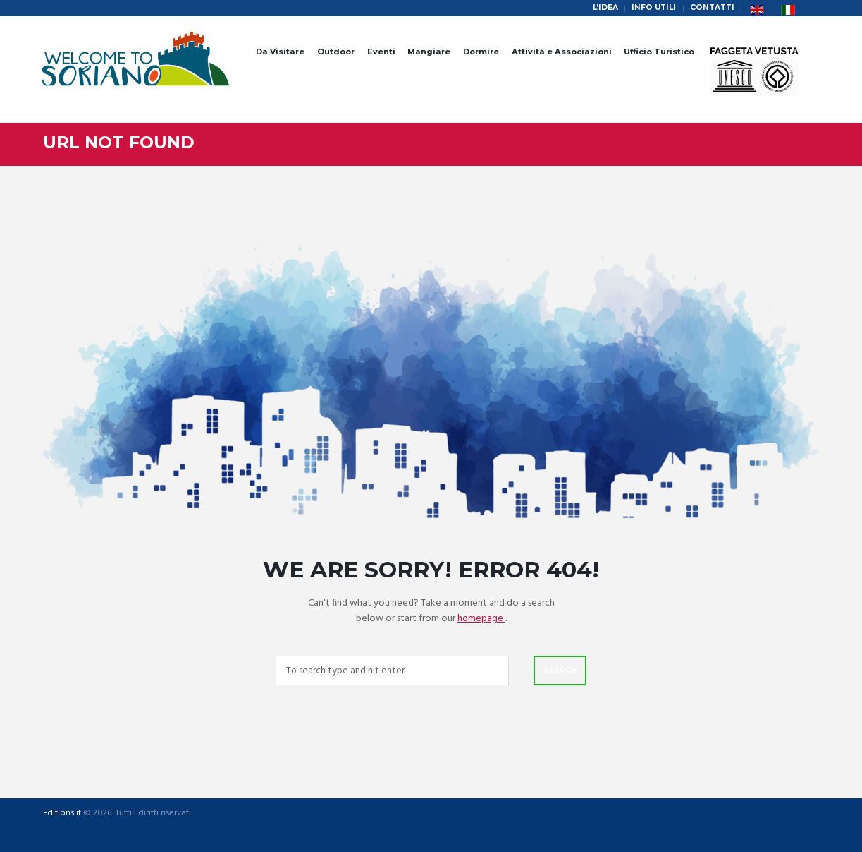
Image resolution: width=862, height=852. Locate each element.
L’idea (601, 8)
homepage (481, 619)
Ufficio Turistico (659, 51)
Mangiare (428, 51)
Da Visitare (280, 51)
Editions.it (61, 815)
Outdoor (336, 51)
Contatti (711, 8)
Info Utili (650, 8)
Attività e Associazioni (562, 51)
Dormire (481, 51)
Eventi (381, 51)
